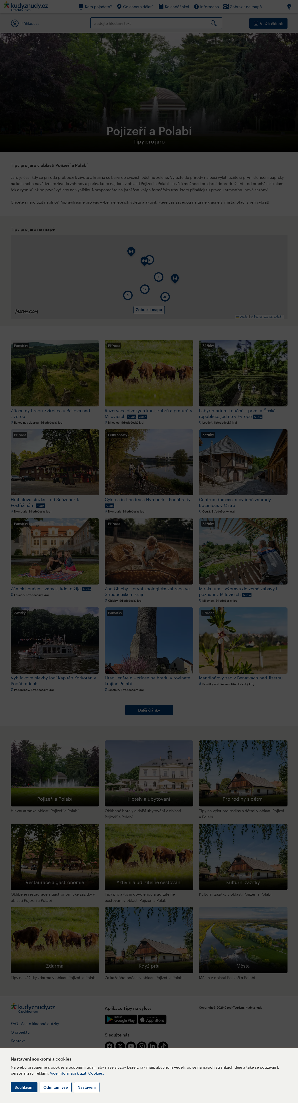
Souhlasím (24, 1087)
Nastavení (87, 1087)
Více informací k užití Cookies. (77, 1073)
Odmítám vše (55, 1087)
